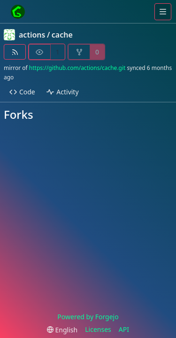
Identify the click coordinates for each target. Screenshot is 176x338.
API (124, 329)
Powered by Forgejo (87, 316)
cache (62, 34)
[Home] (18, 11)
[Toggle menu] (162, 11)
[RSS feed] (15, 52)
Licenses (98, 329)
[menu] (62, 329)
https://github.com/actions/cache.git (77, 68)
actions (32, 34)
